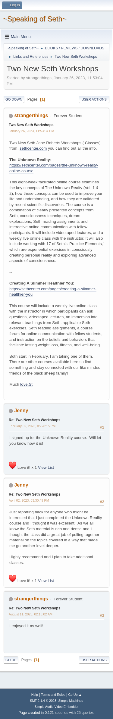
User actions (94, 99)
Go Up (10, 660)
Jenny (21, 410)
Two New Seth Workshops (31, 125)
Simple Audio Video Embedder (56, 706)
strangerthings (31, 115)
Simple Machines (70, 700)
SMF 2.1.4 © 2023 (43, 700)
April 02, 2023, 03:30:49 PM (29, 500)
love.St (26, 384)
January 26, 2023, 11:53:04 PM (31, 131)
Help (34, 694)
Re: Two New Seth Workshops (34, 420)
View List (46, 467)
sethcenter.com (33, 148)
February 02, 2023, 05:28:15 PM (32, 426)
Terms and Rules (53, 694)
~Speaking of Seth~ (35, 19)
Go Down (13, 99)
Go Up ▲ (75, 694)
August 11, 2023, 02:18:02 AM (30, 614)
